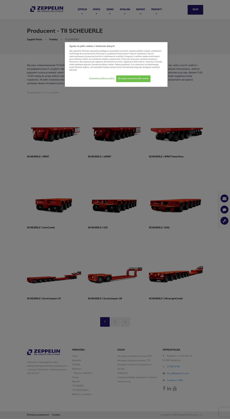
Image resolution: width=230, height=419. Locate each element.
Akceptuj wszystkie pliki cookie (133, 79)
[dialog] (116, 64)
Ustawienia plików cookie (101, 78)
